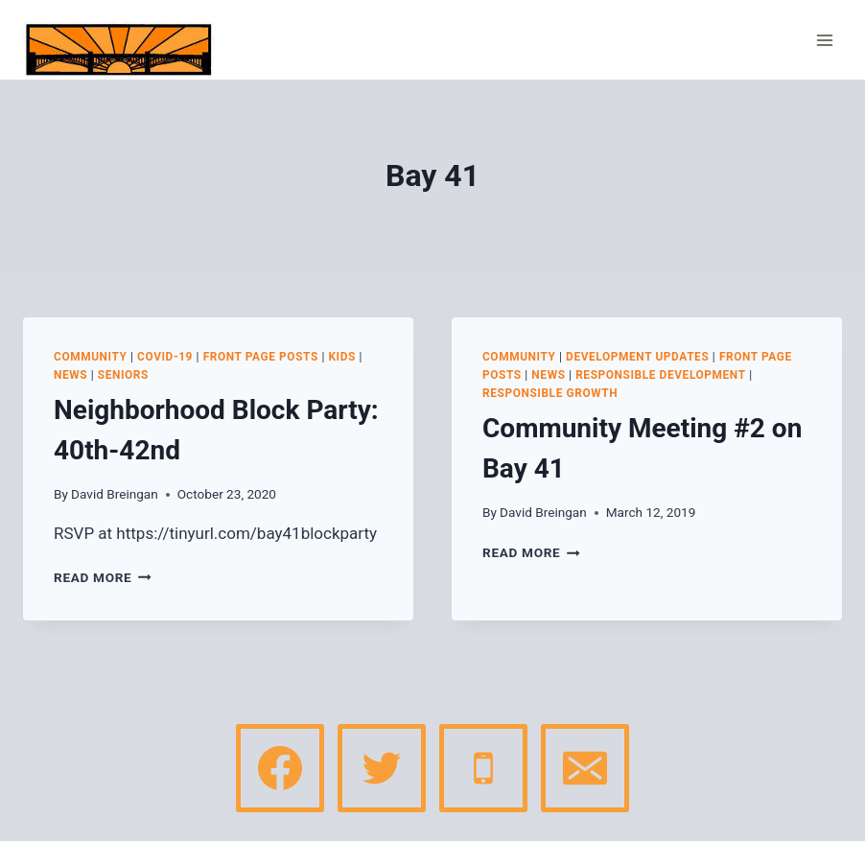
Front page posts (260, 356)
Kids (341, 356)
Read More (103, 577)
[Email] (585, 768)
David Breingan (114, 494)
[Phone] (483, 768)
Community (91, 356)
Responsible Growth (550, 393)
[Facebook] (280, 768)
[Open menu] (824, 40)
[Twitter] (382, 768)
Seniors (123, 375)
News (70, 375)
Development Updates (637, 356)
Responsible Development (660, 375)
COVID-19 (165, 356)
